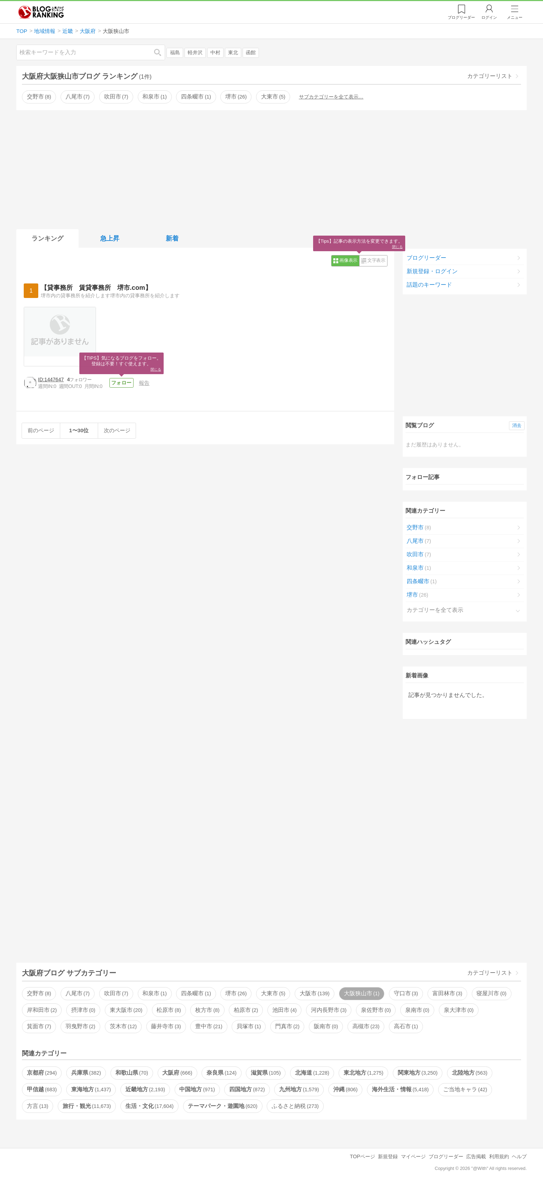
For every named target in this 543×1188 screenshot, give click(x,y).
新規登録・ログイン (432, 271)
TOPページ (362, 1156)
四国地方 (247, 1089)
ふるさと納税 (295, 1106)
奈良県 (221, 1073)
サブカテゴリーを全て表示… (331, 97)
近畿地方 (145, 1089)
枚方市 (207, 1010)
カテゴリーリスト (490, 76)
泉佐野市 (376, 1010)
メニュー (514, 17)
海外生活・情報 (400, 1089)
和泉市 (154, 97)
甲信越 (42, 1089)
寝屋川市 (491, 993)
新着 (172, 238)
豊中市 (208, 1026)
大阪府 (177, 1073)
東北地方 (363, 1073)
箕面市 (39, 1026)
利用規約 (499, 1156)
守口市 (406, 993)
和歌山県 (131, 1073)
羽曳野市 (80, 1026)
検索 (161, 52)
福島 (175, 52)
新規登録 (388, 1156)
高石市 (406, 1026)
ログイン (489, 17)
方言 (37, 1106)
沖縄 (345, 1089)
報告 (144, 383)
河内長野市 (328, 1010)
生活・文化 (149, 1106)
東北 (233, 52)
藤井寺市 (166, 1026)
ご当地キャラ (465, 1089)
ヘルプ (519, 1156)
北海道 (312, 1073)
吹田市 (116, 97)
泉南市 (417, 1010)
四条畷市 (196, 97)
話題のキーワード (429, 285)
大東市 (273, 97)
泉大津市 (459, 1010)
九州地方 (299, 1089)
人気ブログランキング (41, 12)
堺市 (236, 97)
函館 (251, 52)
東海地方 (91, 1089)
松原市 (169, 1010)
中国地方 (197, 1089)
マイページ (413, 1156)
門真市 (287, 1026)
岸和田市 (42, 1010)
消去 (516, 425)
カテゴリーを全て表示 (435, 610)
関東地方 (417, 1073)
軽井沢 (195, 52)
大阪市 (314, 993)
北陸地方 (469, 1073)
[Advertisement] (271, 168)
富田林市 (447, 993)
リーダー (461, 17)
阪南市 (326, 1026)
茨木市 (123, 1026)
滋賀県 (266, 1073)
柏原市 (246, 1010)
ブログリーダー (426, 258)
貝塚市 (249, 1026)
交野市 (39, 97)
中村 (215, 52)
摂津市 (83, 1010)
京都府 (42, 1073)
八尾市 (78, 97)
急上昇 (109, 238)
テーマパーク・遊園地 (222, 1106)
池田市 (284, 1010)
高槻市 (365, 1026)
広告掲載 (476, 1156)
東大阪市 (126, 1010)
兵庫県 (86, 1073)
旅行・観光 (87, 1106)
